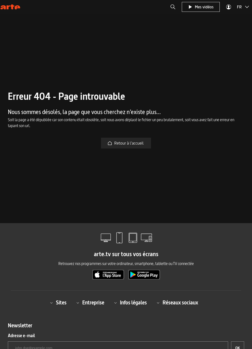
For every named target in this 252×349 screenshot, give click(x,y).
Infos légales (130, 302)
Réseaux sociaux (177, 302)
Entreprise (90, 302)
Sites (58, 302)
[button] (173, 7)
